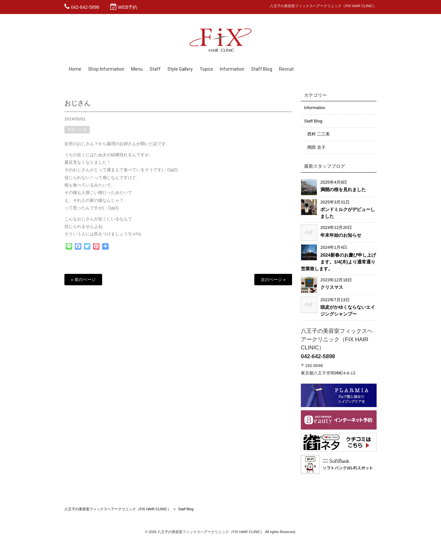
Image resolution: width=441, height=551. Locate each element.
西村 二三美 (77, 132)
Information (314, 107)
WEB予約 (128, 7)
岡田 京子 (316, 147)
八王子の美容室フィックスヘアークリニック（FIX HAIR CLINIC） (117, 509)
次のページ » (273, 279)
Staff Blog (313, 121)
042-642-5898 (85, 7)
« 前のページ (83, 279)
